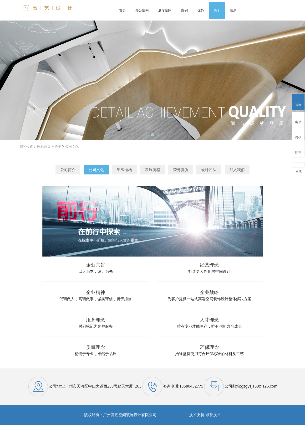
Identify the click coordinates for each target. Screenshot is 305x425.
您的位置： (28, 146)
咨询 (298, 101)
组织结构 (124, 169)
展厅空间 (165, 10)
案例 (184, 10)
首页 (122, 10)
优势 (200, 10)
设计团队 (208, 169)
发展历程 (152, 169)
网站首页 (44, 146)
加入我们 (237, 169)
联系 (233, 10)
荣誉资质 (180, 169)
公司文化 (71, 146)
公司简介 (68, 169)
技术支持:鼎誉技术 (205, 414)
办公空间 (142, 10)
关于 (217, 10)
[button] (147, 134)
